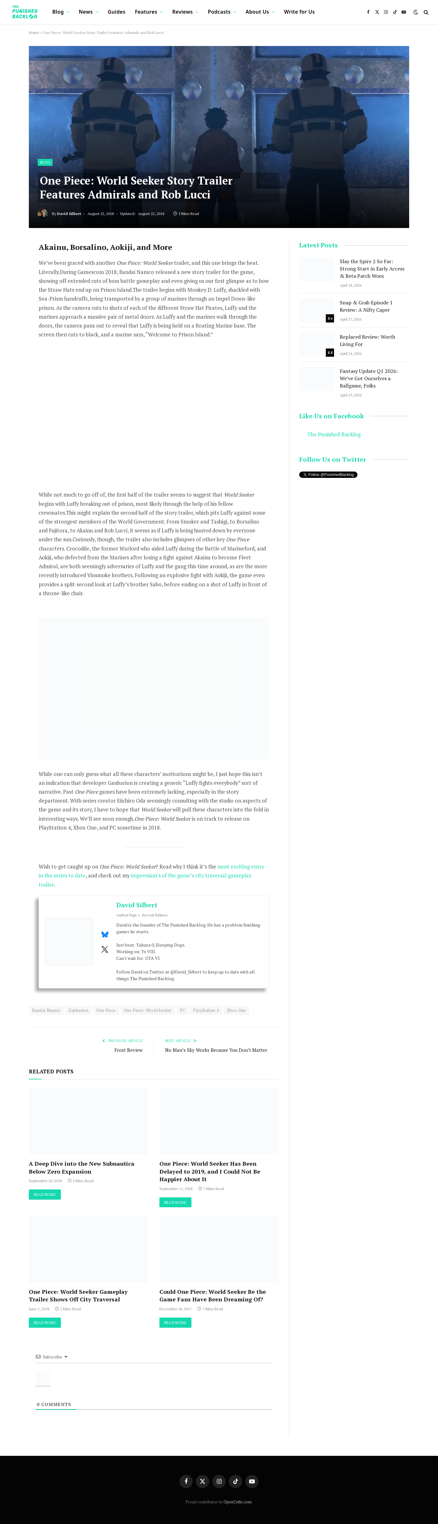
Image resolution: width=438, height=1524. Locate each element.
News (86, 11)
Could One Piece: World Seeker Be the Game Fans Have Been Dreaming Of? (212, 1295)
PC (182, 1010)
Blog (58, 11)
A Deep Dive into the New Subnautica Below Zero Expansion (81, 1167)
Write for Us (299, 11)
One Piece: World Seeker (148, 1010)
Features (146, 11)
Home (34, 32)
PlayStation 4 (206, 1010)
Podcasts (219, 11)
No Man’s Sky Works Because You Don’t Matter (216, 1050)
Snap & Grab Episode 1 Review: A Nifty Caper (366, 306)
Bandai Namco (46, 1010)
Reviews (182, 11)
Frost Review (128, 1050)
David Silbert (69, 213)
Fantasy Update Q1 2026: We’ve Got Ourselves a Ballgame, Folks (369, 378)
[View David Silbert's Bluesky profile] (104, 934)
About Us (257, 11)
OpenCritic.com (237, 1501)
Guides (117, 11)
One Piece (106, 1010)
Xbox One (236, 1010)
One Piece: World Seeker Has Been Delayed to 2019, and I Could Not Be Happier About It (209, 1171)
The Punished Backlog (334, 434)
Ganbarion (78, 1010)
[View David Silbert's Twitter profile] (104, 949)
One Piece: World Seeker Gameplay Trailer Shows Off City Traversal (78, 1295)
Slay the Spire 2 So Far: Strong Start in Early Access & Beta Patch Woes (372, 268)
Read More (45, 1194)
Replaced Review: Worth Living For (367, 340)
